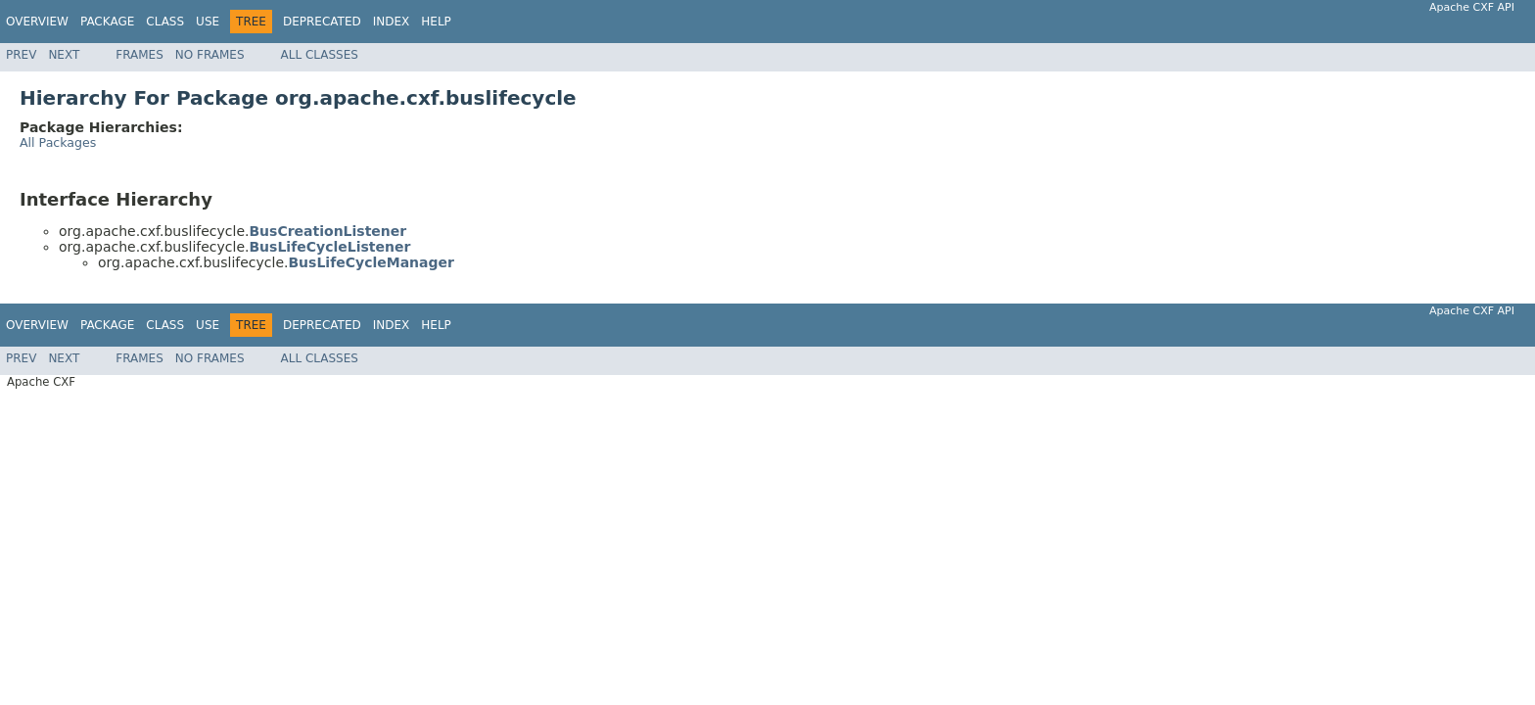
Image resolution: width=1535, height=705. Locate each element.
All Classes (319, 55)
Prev (21, 55)
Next (63, 55)
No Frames (210, 55)
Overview (37, 21)
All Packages (58, 142)
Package (107, 21)
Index (391, 21)
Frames (139, 55)
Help (436, 21)
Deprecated (322, 21)
